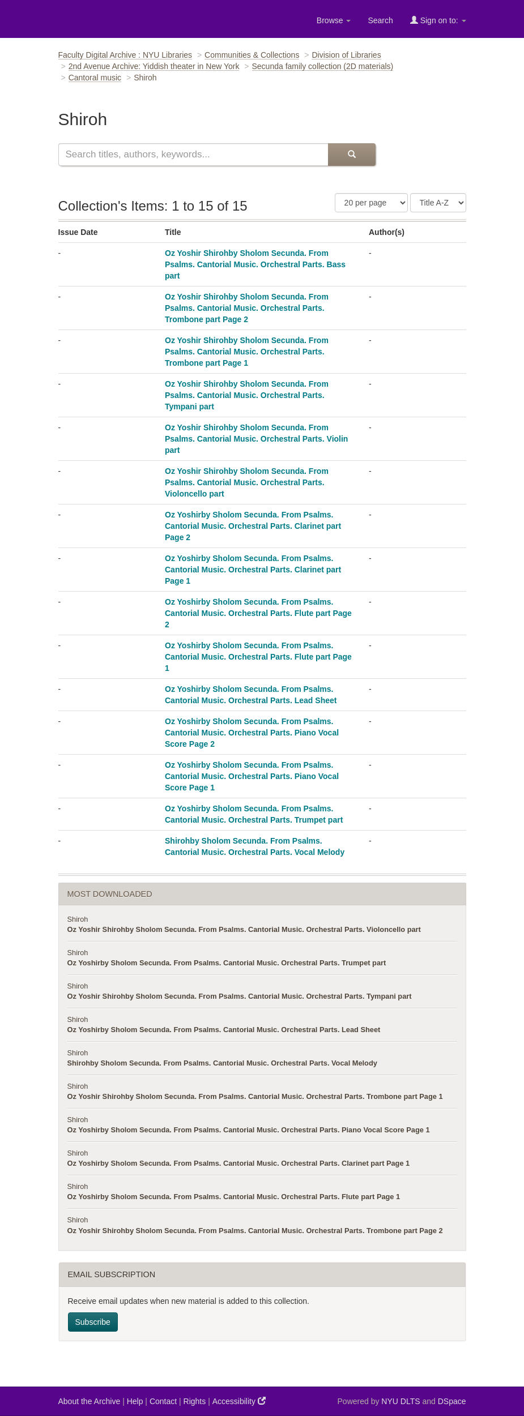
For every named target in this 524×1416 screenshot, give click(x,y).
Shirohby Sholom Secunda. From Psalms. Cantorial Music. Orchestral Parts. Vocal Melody (222, 1063)
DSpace (452, 1401)
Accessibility (239, 1401)
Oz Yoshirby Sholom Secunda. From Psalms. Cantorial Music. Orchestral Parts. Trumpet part (226, 963)
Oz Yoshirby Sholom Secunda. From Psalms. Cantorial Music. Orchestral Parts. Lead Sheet (224, 1029)
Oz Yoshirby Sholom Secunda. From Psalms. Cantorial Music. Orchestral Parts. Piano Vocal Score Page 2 (252, 732)
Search (380, 20)
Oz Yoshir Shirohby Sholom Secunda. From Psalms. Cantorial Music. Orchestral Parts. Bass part (255, 264)
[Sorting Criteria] (438, 202)
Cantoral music (95, 77)
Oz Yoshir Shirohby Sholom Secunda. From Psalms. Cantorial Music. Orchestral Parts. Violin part (256, 439)
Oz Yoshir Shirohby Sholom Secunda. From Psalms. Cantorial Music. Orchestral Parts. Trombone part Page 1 (247, 351)
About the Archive (89, 1401)
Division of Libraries (346, 54)
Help (135, 1401)
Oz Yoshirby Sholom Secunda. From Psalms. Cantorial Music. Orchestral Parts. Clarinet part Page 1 (253, 569)
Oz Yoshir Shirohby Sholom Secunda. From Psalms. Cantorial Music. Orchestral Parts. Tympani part (247, 395)
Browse (334, 20)
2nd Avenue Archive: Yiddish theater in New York (154, 66)
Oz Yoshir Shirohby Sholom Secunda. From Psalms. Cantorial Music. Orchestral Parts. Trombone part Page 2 (247, 308)
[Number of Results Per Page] (371, 202)
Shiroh (77, 919)
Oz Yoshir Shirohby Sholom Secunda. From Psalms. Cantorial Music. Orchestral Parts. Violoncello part (247, 482)
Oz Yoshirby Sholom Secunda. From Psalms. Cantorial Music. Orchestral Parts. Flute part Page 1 (258, 657)
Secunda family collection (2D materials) (323, 66)
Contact (163, 1401)
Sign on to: (438, 20)
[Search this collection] (193, 154)
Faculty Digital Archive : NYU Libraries (125, 54)
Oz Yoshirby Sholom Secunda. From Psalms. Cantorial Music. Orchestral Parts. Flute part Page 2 (258, 613)
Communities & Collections (252, 54)
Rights (195, 1401)
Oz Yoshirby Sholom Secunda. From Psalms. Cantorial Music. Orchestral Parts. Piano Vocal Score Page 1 (252, 776)
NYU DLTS (400, 1401)
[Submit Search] (352, 154)
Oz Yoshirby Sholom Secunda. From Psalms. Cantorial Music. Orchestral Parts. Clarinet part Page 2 (253, 526)
